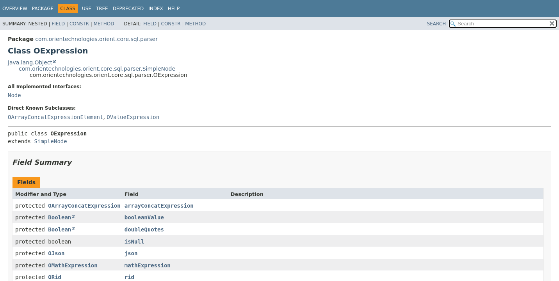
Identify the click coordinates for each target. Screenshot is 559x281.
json (131, 253)
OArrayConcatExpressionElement (55, 117)
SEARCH (436, 24)
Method (104, 24)
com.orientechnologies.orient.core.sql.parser (96, 39)
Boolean (59, 217)
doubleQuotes (144, 229)
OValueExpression (133, 117)
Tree (102, 8)
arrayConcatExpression (159, 206)
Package (42, 8)
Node (14, 95)
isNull (134, 241)
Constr (79, 24)
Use (86, 8)
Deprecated (128, 8)
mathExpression (148, 265)
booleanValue (144, 217)
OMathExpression (72, 265)
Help (174, 8)
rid (129, 277)
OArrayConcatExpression (84, 206)
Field (58, 24)
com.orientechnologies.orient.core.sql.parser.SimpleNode (97, 69)
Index (155, 8)
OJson (56, 253)
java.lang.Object (30, 62)
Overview (14, 8)
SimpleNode (50, 141)
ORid (54, 277)
